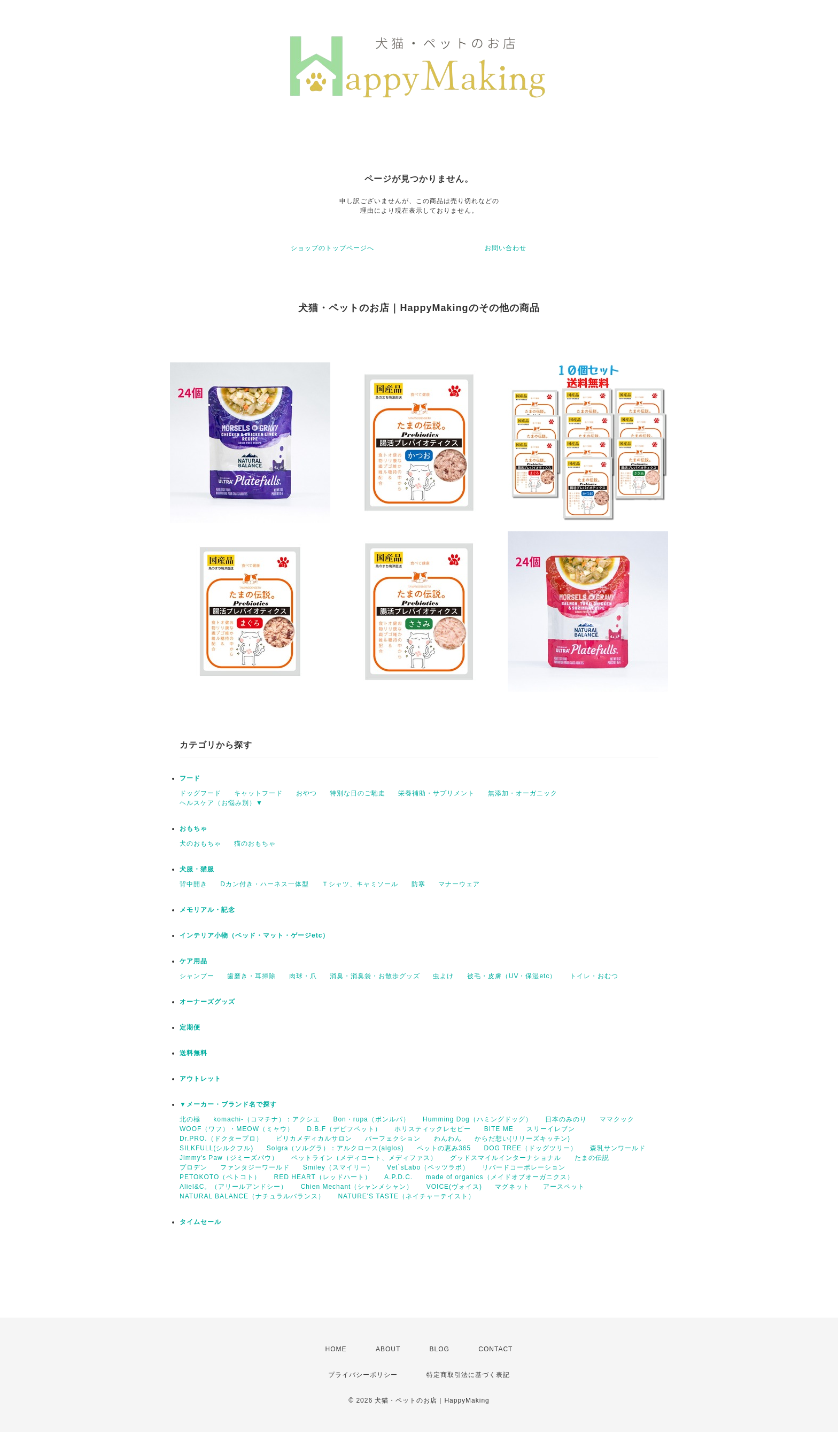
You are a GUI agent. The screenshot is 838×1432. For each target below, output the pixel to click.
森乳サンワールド (618, 1148)
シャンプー (197, 976)
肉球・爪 (303, 976)
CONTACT (495, 1349)
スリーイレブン (550, 1129)
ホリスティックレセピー (432, 1129)
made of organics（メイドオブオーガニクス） (500, 1177)
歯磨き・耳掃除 (251, 976)
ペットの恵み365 (444, 1148)
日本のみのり (566, 1119)
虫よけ (443, 976)
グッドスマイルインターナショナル (505, 1158)
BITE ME (499, 1129)
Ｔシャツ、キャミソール (360, 884)
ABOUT (388, 1349)
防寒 (418, 884)
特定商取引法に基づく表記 (468, 1375)
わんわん (448, 1138)
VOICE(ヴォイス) (454, 1186)
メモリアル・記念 (207, 910)
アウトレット (200, 1078)
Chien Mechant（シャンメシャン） (357, 1186)
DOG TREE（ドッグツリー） (530, 1148)
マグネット (512, 1186)
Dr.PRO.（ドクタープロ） (221, 1138)
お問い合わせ (505, 248)
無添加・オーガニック (522, 793)
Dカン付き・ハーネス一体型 (264, 884)
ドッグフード (200, 793)
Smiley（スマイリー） (338, 1167)
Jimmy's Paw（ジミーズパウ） (229, 1158)
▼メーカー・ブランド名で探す (228, 1104)
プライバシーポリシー (363, 1375)
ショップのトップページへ (332, 248)
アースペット (564, 1186)
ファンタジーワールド (255, 1167)
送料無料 (193, 1053)
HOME (336, 1349)
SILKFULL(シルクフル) (216, 1148)
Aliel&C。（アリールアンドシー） (234, 1186)
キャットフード (258, 793)
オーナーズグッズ (207, 1001)
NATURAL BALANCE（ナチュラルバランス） (252, 1196)
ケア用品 (193, 961)
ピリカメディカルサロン (314, 1138)
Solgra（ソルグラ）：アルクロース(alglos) (335, 1148)
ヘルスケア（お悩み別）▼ (221, 803)
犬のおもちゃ (200, 843)
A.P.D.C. (398, 1177)
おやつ (306, 793)
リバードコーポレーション (523, 1167)
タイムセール (200, 1222)
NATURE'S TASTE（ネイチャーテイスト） (406, 1196)
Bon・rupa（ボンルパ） (371, 1119)
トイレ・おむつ (594, 976)
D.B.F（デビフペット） (344, 1129)
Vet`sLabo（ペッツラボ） (428, 1167)
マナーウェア (459, 884)
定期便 (190, 1027)
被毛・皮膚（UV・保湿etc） (512, 976)
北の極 (190, 1119)
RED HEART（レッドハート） (322, 1177)
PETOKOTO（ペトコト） (220, 1177)
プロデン (193, 1167)
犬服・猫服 (197, 869)
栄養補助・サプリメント (436, 793)
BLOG (439, 1349)
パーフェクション (393, 1138)
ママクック (617, 1119)
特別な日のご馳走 (357, 793)
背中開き (193, 884)
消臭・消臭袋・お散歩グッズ (375, 976)
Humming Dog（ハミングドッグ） (477, 1119)
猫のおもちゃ (255, 843)
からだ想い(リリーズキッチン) (522, 1138)
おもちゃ (193, 828)
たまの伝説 (592, 1158)
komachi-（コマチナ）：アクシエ (266, 1119)
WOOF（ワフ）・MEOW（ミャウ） (237, 1129)
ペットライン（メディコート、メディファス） (364, 1158)
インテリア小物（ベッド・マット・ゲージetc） (254, 935)
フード (190, 778)
